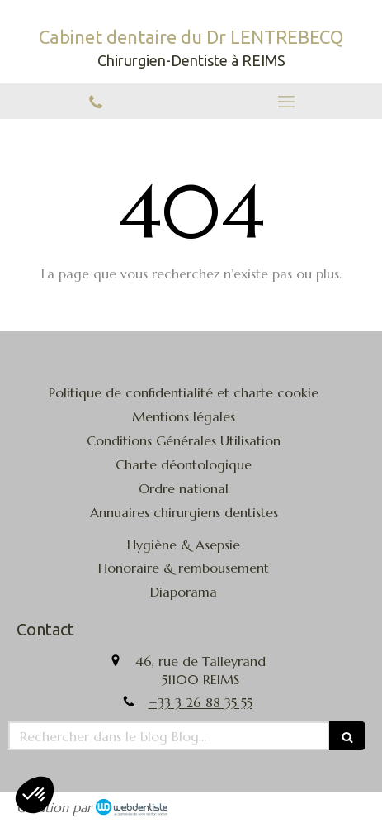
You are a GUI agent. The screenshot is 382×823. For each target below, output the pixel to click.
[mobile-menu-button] (287, 101)
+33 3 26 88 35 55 (200, 702)
